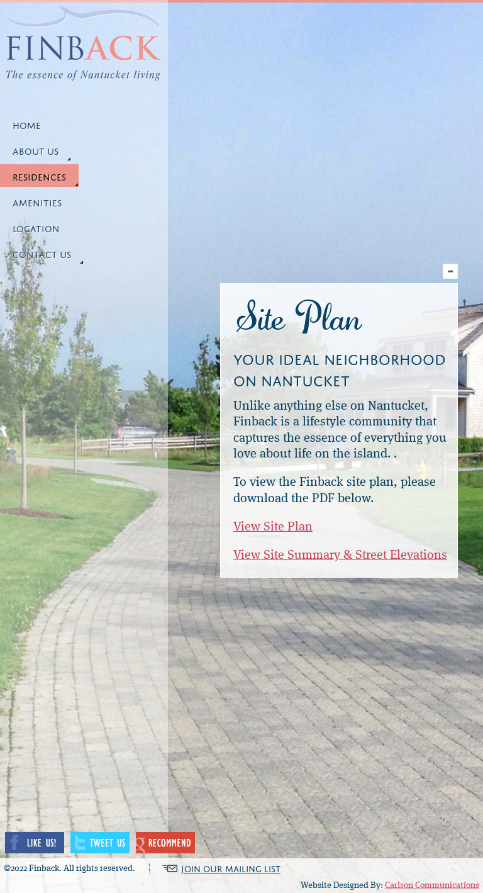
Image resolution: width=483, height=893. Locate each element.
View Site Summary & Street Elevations (340, 555)
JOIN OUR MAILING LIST (230, 868)
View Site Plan (273, 527)
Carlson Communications (432, 885)
